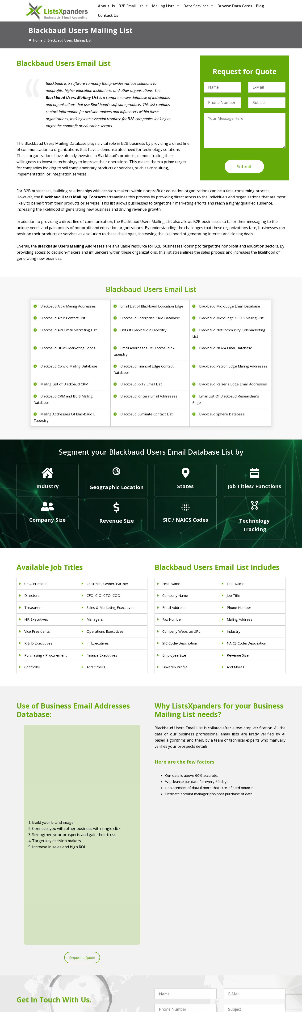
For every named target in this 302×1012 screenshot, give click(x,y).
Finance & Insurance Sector (176, 972)
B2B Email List (133, 6)
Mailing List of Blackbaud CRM (64, 384)
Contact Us (108, 15)
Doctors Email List (100, 966)
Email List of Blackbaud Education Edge (151, 306)
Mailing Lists (166, 6)
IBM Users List (235, 984)
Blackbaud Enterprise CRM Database (150, 318)
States (185, 486)
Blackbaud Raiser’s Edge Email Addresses (233, 384)
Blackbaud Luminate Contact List (146, 414)
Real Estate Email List (171, 966)
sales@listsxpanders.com (41, 973)
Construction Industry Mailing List (180, 954)
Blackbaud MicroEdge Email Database (229, 306)
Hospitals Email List (100, 978)
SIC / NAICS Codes (185, 519)
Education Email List (170, 990)
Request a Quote (82, 798)
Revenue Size (116, 520)
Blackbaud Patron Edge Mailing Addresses (233, 366)
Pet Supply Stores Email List (176, 960)
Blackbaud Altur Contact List (62, 318)
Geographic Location (116, 487)
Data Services (199, 6)
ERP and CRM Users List (242, 954)
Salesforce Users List (240, 972)
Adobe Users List (237, 960)
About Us (106, 6)
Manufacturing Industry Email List (180, 984)
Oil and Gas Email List (171, 978)
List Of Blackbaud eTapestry (143, 330)
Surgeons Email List (101, 984)
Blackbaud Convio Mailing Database (68, 366)
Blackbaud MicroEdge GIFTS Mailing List (231, 318)
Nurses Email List (99, 990)
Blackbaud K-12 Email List (141, 384)
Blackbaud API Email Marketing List (68, 330)
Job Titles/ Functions (254, 486)
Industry (47, 486)
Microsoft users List (239, 978)
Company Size (47, 519)
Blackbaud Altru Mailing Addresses (68, 306)
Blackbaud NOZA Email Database (225, 348)
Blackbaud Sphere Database (222, 414)
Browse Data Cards (235, 6)
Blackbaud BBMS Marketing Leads (67, 348)
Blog (260, 6)
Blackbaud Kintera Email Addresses (148, 396)
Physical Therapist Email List (107, 972)
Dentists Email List (100, 960)
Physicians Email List (101, 954)
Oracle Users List (237, 990)
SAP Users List (235, 966)
